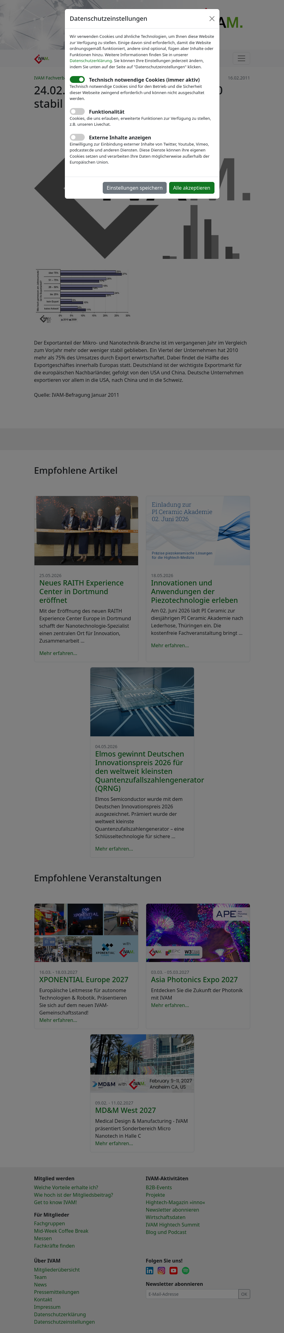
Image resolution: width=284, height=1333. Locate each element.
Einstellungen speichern (135, 187)
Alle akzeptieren (191, 187)
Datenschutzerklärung (91, 60)
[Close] (212, 19)
